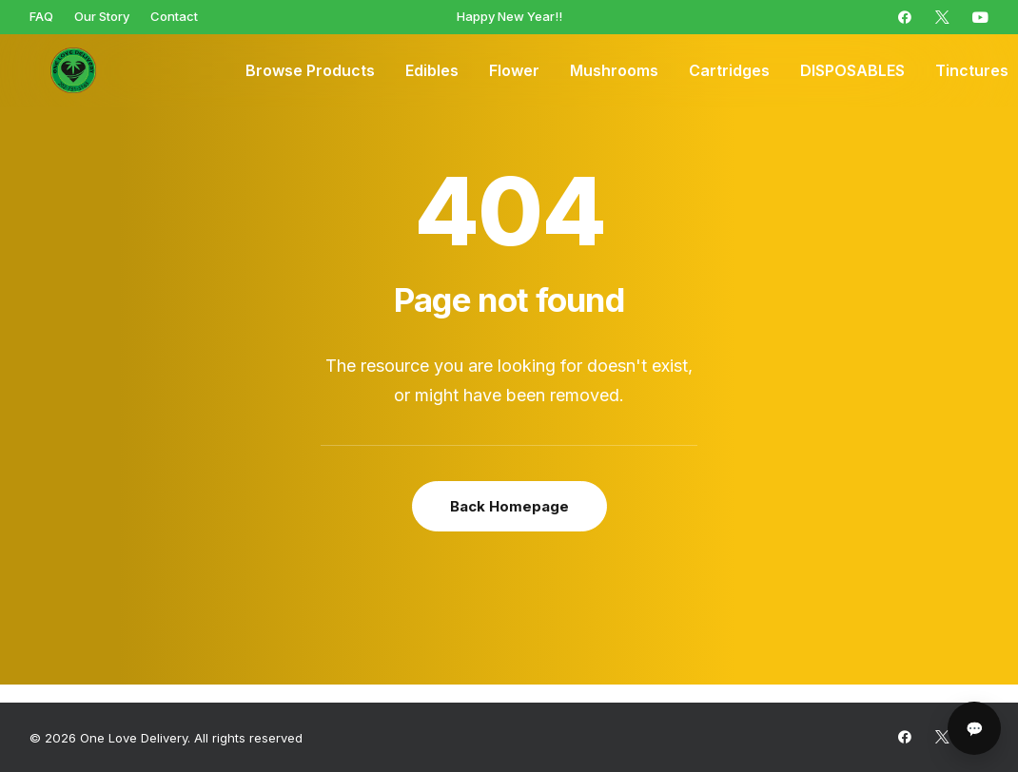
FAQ (41, 16)
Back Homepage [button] (509, 506)
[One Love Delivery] (58, 71)
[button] (905, 17)
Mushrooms (614, 71)
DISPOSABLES (852, 71)
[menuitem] (41, 16)
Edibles (432, 71)
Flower (514, 71)
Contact (174, 16)
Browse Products (310, 71)
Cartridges (729, 71)
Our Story (101, 16)
